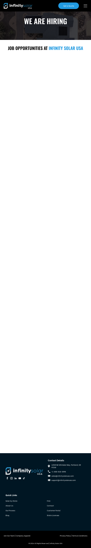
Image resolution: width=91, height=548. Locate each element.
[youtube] (20, 478)
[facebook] (7, 478)
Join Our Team (9, 535)
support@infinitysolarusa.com (63, 480)
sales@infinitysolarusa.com (62, 476)
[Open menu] (85, 6)
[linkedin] (15, 478)
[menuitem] (25, 500)
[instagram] (11, 478)
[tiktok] (24, 478)
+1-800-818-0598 (58, 471)
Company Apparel (23, 535)
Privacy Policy (65, 535)
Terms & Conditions (79, 535)
